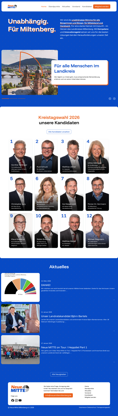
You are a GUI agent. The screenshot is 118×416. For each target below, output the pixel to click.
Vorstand (76, 6)
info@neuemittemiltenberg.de (58, 395)
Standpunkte (54, 6)
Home (43, 6)
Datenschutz (91, 407)
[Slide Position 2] (13, 98)
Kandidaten (87, 6)
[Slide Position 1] (5, 98)
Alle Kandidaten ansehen (59, 132)
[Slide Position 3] (21, 98)
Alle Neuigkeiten (59, 374)
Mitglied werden (102, 6)
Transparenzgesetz (103, 407)
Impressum (83, 407)
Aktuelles (66, 6)
